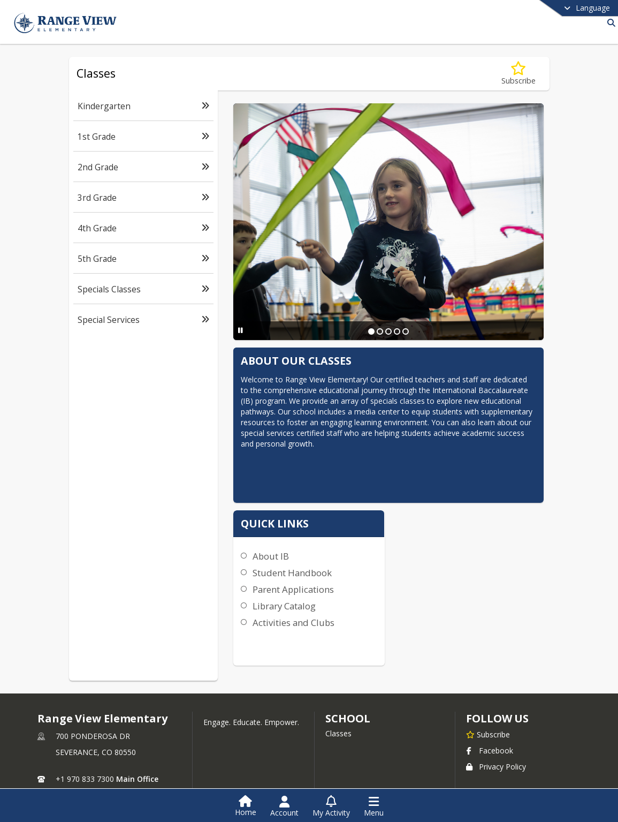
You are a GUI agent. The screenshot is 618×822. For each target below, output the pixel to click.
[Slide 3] (388, 331)
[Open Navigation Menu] (374, 806)
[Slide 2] (379, 331)
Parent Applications (403, 505)
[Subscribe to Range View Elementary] (488, 702)
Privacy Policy (496, 734)
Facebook (489, 718)
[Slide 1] (371, 331)
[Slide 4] (396, 331)
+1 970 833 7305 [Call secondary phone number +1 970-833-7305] (85, 763)
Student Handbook (401, 488)
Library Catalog (393, 522)
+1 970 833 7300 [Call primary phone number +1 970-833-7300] (85, 747)
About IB (380, 472)
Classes (338, 701)
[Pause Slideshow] (238, 330)
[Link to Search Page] (609, 23)
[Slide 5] (405, 331)
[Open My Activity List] (331, 806)
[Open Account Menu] (284, 806)
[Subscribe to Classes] (518, 73)
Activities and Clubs (403, 538)
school (347, 686)
